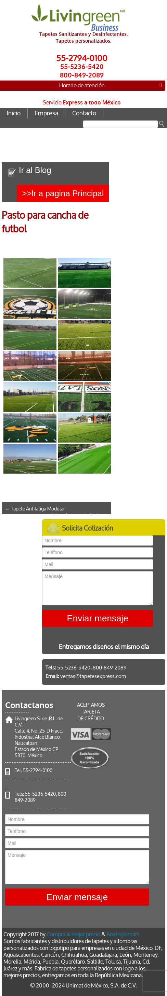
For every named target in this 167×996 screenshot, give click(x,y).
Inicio (14, 113)
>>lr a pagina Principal (63, 193)
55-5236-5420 (40, 794)
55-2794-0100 (37, 770)
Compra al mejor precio (73, 934)
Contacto (84, 113)
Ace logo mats (122, 934)
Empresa (46, 113)
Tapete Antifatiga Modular (35, 509)
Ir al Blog (35, 170)
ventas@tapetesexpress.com (93, 676)
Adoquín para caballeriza (79, 516)
